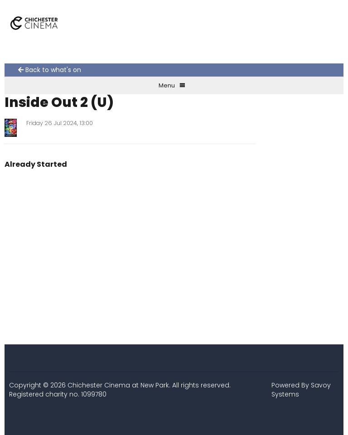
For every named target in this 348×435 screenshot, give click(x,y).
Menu (172, 85)
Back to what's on (49, 70)
